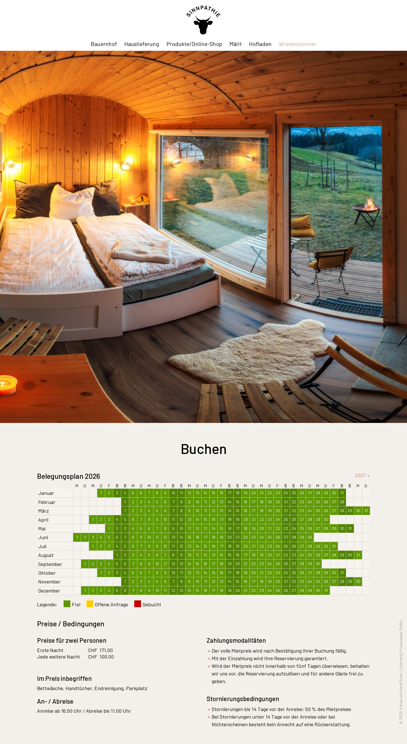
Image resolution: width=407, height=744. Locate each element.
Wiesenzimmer (297, 43)
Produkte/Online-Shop (194, 43)
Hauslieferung (141, 43)
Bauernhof (104, 43)
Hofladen (260, 43)
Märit (236, 43)
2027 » (362, 475)
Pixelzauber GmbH (400, 635)
